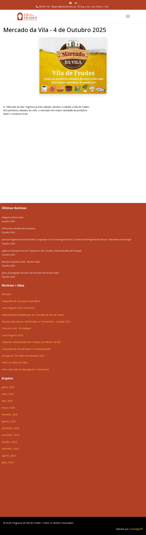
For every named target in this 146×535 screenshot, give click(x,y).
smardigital (136, 529)
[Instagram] (76, 3)
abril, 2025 (7, 400)
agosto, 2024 (9, 455)
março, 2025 (8, 407)
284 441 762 (44, 6)
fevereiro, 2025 (10, 414)
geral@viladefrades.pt (65, 6)
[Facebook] (70, 3)
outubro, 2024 (9, 441)
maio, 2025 (8, 394)
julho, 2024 (8, 462)
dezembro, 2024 (10, 428)
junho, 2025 (8, 387)
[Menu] (128, 16)
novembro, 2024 (10, 434)
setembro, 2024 (10, 448)
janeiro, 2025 (9, 421)
